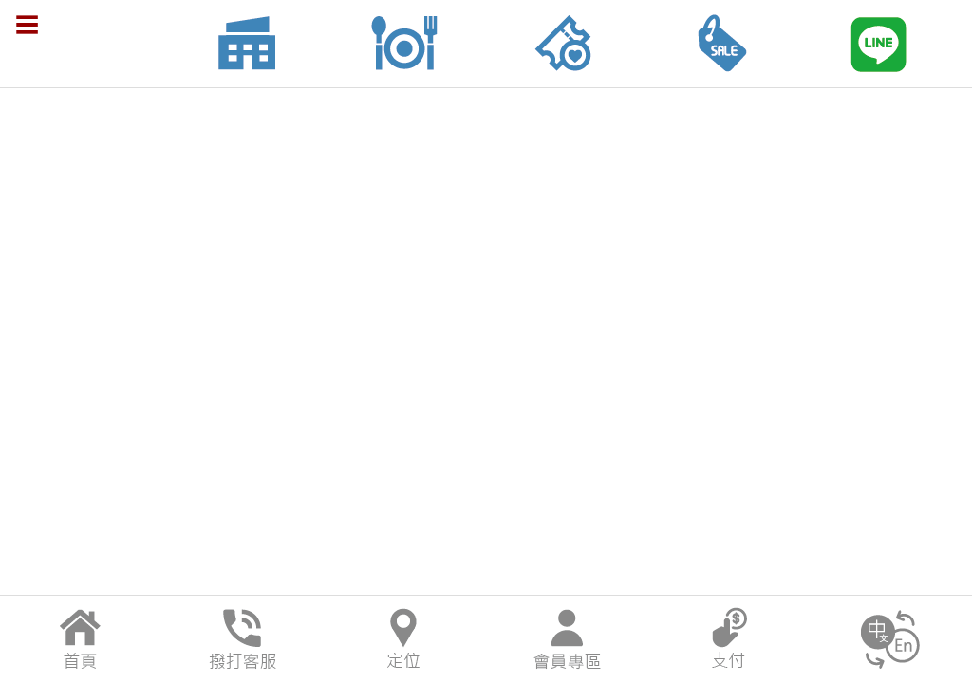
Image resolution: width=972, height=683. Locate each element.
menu (28, 24)
